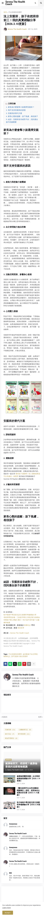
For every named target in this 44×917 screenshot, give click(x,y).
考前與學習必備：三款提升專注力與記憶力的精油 (22, 617)
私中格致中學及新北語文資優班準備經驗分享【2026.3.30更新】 (28, 804)
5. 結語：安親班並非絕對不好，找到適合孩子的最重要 (22, 120)
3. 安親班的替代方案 (14, 113)
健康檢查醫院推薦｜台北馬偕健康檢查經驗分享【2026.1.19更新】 (28, 778)
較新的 (4, 717)
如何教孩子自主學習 (30, 654)
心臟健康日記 (25, 729)
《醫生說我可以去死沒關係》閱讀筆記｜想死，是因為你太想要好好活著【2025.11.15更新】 (28, 791)
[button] (2, 3)
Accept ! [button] (8, 913)
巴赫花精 (10, 729)
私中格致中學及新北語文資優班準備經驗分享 (20, 615)
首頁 (5, 12)
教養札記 (27, 625)
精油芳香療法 (11, 738)
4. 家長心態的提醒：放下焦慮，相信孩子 (22, 116)
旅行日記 (9, 734)
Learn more (6, 908)
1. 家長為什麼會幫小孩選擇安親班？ (20, 107)
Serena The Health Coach (15, 3)
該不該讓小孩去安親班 (19, 656)
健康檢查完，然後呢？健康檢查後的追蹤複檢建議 (21, 765)
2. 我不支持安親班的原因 (16, 110)
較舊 (40, 717)
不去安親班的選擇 (15, 12)
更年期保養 (23, 734)
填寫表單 (21, 628)
